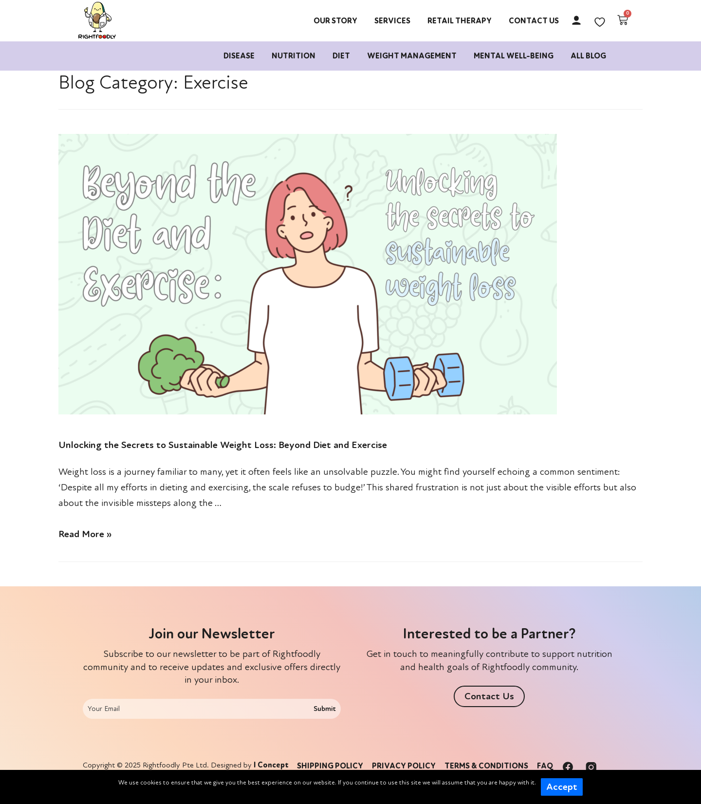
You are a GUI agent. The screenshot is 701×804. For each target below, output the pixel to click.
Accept (561, 787)
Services (392, 21)
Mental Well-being (513, 56)
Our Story (335, 21)
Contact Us (534, 21)
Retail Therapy (459, 21)
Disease (239, 56)
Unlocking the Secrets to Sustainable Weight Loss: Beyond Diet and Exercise (222, 445)
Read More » (84, 534)
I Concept (271, 765)
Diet (341, 56)
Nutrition (293, 56)
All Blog (588, 56)
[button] (489, 696)
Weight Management (412, 56)
